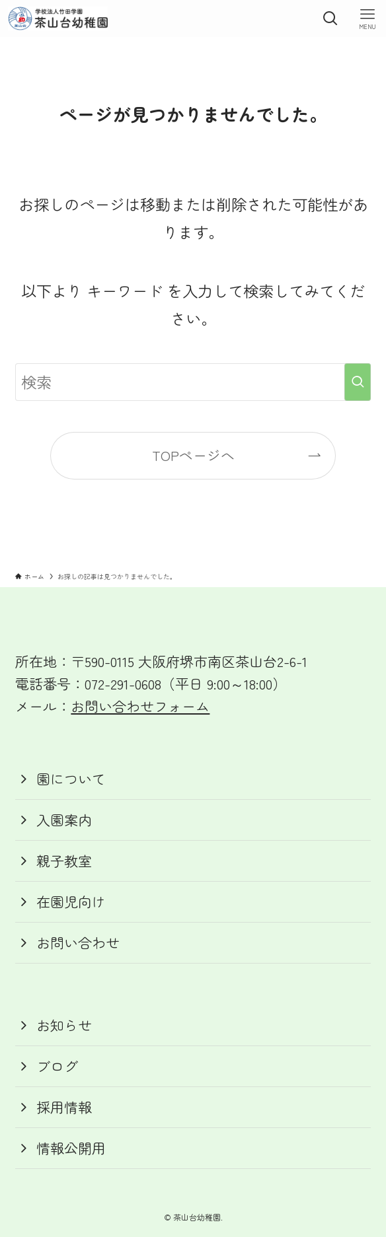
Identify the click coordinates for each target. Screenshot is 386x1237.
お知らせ (64, 1025)
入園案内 (64, 820)
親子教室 (64, 860)
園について (71, 779)
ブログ (57, 1066)
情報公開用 (71, 1148)
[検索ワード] (192, 382)
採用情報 (64, 1107)
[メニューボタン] (367, 18)
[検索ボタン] (330, 18)
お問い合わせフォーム (140, 706)
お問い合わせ (78, 942)
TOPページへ (193, 455)
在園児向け (71, 901)
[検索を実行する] (357, 382)
